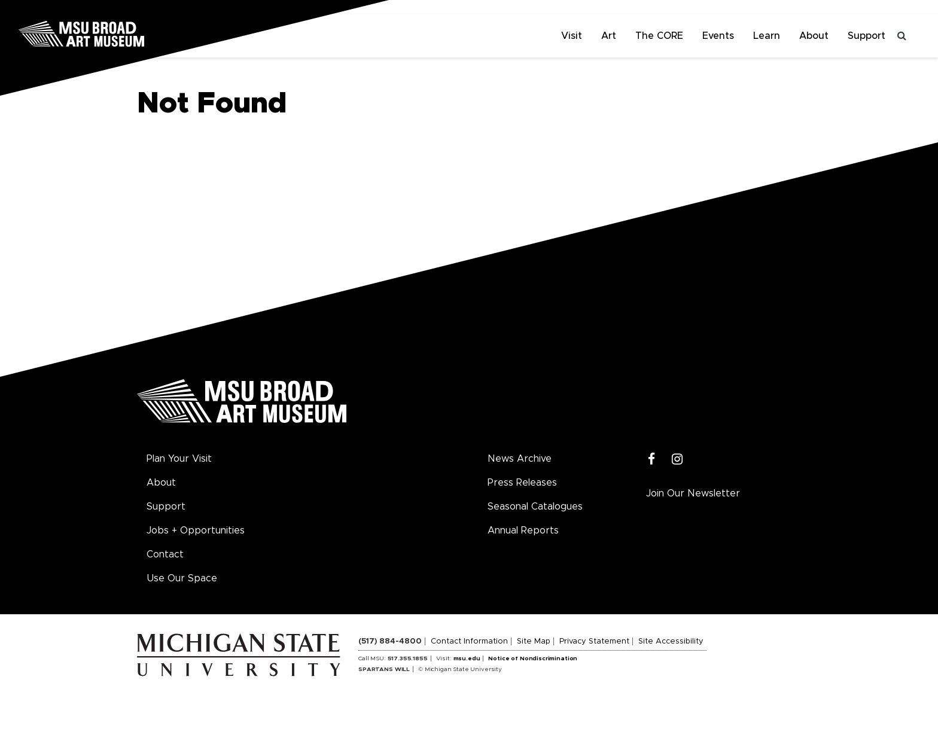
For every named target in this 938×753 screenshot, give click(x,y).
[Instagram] (677, 459)
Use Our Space (182, 578)
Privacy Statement (594, 641)
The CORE (659, 36)
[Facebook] (652, 459)
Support (866, 36)
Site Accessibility (671, 641)
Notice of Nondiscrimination (532, 658)
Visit (571, 36)
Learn (766, 36)
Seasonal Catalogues (535, 506)
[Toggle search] (902, 36)
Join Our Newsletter (693, 493)
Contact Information (469, 641)
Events (718, 36)
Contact (165, 554)
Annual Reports (523, 530)
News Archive (520, 459)
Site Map (533, 641)
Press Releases (522, 482)
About (814, 36)
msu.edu (466, 658)
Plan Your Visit (179, 459)
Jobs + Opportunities (196, 530)
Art (608, 36)
